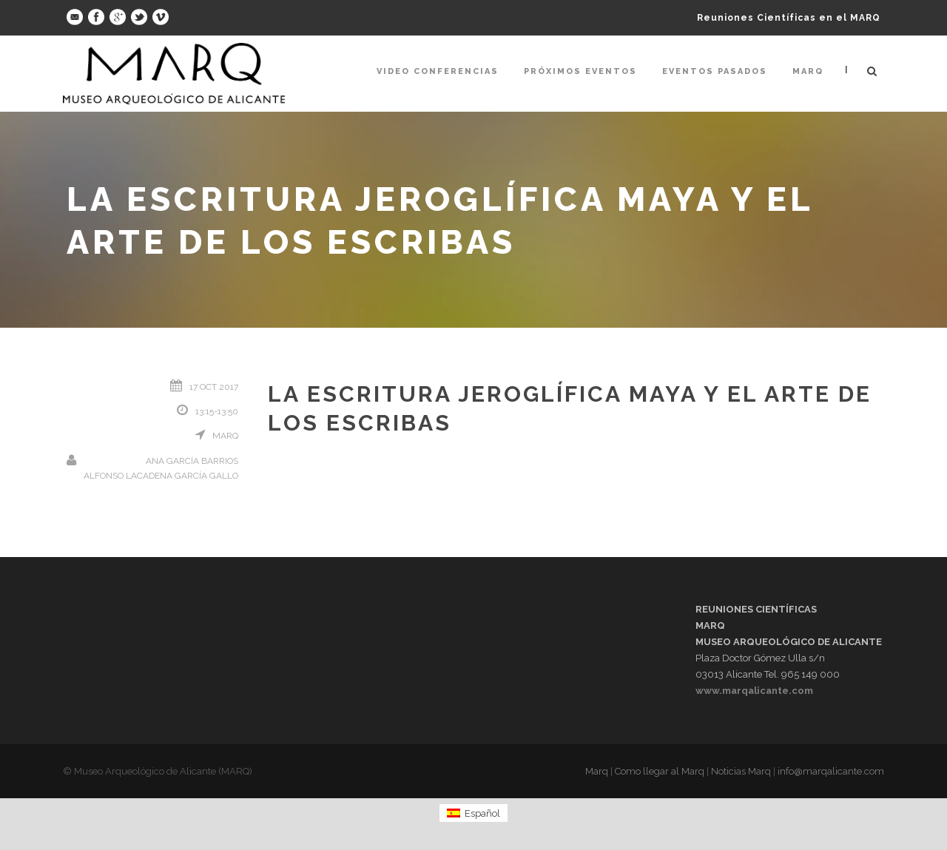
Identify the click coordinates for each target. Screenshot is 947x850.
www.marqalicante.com (754, 690)
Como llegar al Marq (659, 771)
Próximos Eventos (580, 71)
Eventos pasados (714, 71)
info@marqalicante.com (831, 771)
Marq (807, 71)
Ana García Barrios (192, 461)
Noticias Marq (741, 771)
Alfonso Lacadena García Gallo (161, 475)
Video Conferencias (438, 71)
